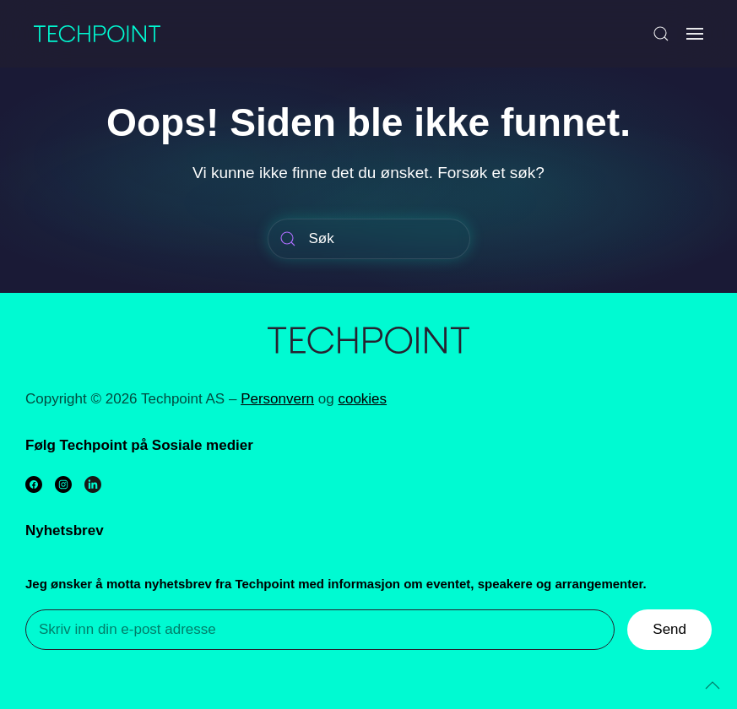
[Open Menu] (695, 34)
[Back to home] (97, 34)
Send (669, 629)
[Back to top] (712, 685)
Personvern (277, 399)
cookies (362, 399)
